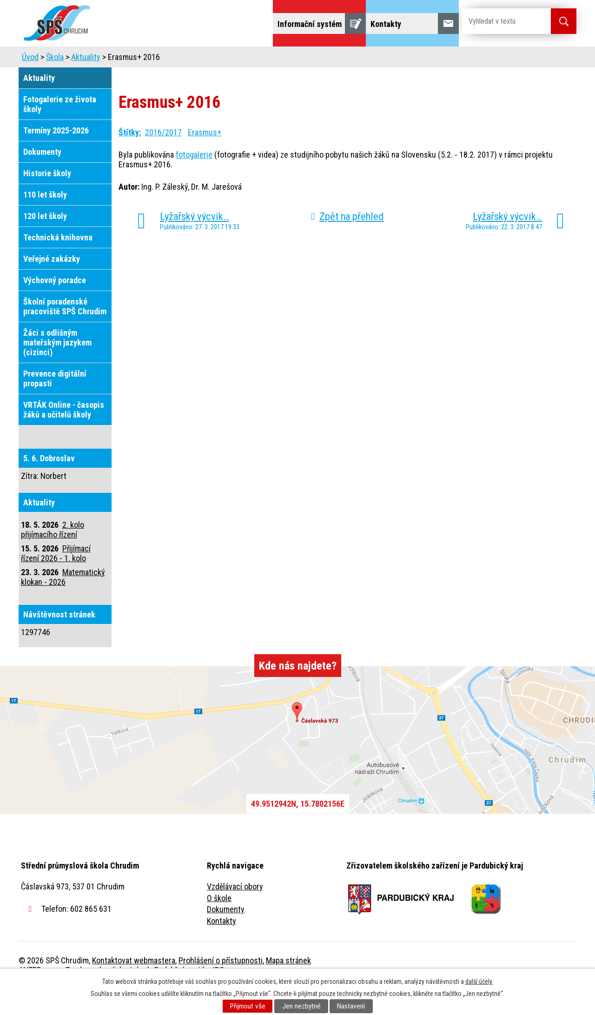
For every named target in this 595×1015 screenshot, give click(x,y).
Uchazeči (173, 59)
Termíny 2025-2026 (56, 156)
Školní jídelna (305, 59)
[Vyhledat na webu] (499, 21)
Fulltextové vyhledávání (525, 59)
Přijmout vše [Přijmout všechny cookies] (247, 1006)
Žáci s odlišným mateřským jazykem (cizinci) (57, 368)
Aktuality (85, 83)
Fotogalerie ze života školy (59, 130)
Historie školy (47, 199)
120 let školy (45, 242)
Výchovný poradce (54, 306)
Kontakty (221, 947)
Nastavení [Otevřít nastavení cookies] (351, 1006)
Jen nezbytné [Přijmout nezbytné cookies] (301, 1006)
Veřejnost (399, 59)
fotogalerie (194, 181)
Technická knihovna (58, 263)
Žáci (356, 59)
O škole (219, 924)
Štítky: (130, 158)
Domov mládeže (236, 59)
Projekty (450, 59)
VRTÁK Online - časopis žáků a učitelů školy (63, 435)
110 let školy (45, 221)
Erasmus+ (204, 158)
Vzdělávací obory (235, 912)
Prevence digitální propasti (54, 404)
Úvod (90, 59)
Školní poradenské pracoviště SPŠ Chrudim (64, 332)
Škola (128, 59)
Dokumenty (42, 178)
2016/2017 (163, 158)
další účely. (479, 981)
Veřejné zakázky (51, 285)
